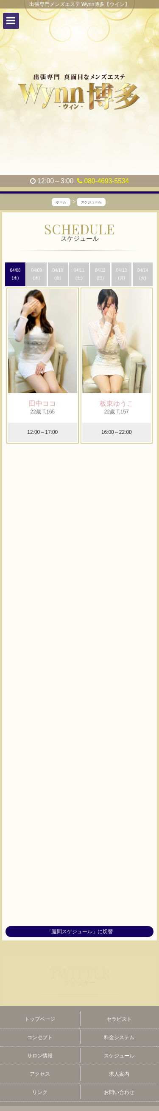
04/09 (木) (36, 274)
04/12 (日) (100, 274)
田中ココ (42, 403)
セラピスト (119, 1019)
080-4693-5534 (103, 181)
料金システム (119, 1037)
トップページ (40, 1019)
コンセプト (40, 1037)
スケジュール (119, 1056)
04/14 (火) (142, 274)
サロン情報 (40, 1056)
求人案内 (119, 1074)
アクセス (40, 1074)
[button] (11, 21)
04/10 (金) (58, 274)
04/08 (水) (15, 274)
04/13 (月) (121, 274)
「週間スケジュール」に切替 (80, 931)
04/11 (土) (79, 274)
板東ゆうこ (117, 403)
